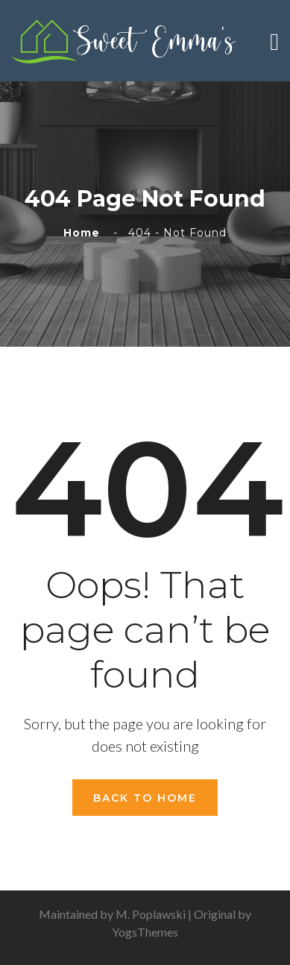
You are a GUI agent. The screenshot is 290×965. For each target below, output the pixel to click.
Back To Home (145, 798)
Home (85, 232)
